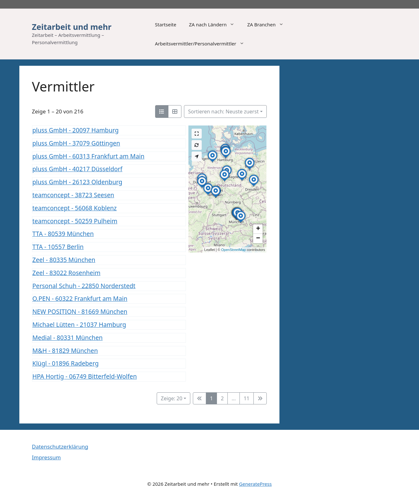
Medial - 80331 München (67, 337)
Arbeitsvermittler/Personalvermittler (203, 43)
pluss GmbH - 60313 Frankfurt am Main (88, 156)
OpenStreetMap (233, 250)
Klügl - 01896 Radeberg (65, 363)
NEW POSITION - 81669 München (79, 311)
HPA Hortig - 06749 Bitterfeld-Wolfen (84, 376)
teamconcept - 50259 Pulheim (74, 220)
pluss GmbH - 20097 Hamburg (75, 130)
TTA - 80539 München (63, 233)
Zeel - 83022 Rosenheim (66, 272)
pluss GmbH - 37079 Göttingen (76, 143)
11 (246, 398)
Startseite (165, 24)
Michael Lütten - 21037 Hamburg (79, 324)
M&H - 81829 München (65, 350)
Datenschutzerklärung (60, 446)
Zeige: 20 (171, 398)
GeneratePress (255, 484)
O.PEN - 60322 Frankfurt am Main (80, 298)
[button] (224, 181)
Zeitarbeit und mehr (72, 26)
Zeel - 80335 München (63, 259)
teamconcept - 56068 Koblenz (74, 207)
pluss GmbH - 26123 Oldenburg (77, 182)
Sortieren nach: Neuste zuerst (223, 111)
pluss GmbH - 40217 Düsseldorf (77, 169)
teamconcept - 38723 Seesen (73, 195)
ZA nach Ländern (215, 24)
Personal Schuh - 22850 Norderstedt (83, 285)
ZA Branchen (268, 24)
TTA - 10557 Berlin (58, 246)
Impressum (46, 457)
